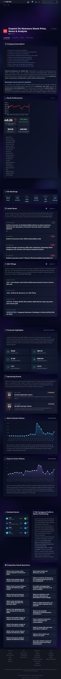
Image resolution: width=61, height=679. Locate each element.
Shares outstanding (23, 131)
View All (52, 208)
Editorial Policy (10, 655)
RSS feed (51, 653)
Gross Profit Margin (42, 368)
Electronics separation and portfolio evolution (23, 55)
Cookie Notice (23, 655)
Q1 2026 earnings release (23, 406)
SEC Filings (29, 37)
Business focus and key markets (17, 50)
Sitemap (10, 661)
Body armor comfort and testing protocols (21, 62)
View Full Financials (49, 330)
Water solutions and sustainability (18, 53)
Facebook (51, 655)
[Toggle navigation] (39, 1)
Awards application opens (23, 395)
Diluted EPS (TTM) (15, 360)
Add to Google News (51, 659)
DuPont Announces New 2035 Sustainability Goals (23, 239)
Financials (14, 37)
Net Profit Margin (15, 368)
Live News (37, 663)
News (22, 37)
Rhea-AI (10, 659)
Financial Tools (37, 665)
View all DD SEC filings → (25, 274)
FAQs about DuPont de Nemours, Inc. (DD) (21, 66)
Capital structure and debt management (20, 59)
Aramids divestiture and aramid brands (20, 57)
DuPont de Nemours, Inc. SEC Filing (21, 293)
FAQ (10, 657)
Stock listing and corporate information (20, 64)
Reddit (50, 657)
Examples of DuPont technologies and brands (22, 52)
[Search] (36, 1)
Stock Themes (37, 661)
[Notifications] (32, 1)
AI (6, 231)
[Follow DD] (54, 29)
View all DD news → (47, 217)
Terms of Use (24, 653)
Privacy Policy (23, 657)
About (10, 653)
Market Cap (10, 131)
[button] (28, 1)
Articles (37, 653)
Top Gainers (37, 655)
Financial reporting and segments (18, 61)
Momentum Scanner (37, 659)
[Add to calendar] (9, 398)
